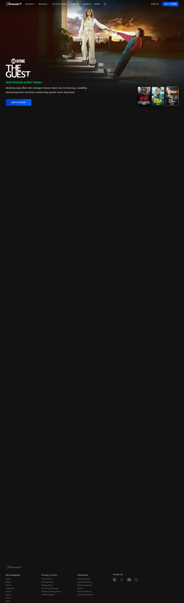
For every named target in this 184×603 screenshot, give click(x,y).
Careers (80, 588)
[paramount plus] (14, 4)
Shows (8, 582)
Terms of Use (47, 579)
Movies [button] (43, 4)
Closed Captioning (84, 582)
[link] (170, 4)
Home (8, 579)
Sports (87, 4)
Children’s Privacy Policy (51, 592)
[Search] (105, 4)
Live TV (75, 4)
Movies (8, 585)
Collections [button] (59, 4)
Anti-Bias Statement (85, 595)
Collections (10, 588)
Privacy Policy (47, 585)
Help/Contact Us (83, 579)
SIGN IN (155, 4)
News (97, 4)
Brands (8, 598)
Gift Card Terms (48, 582)
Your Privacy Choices (50, 588)
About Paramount (84, 592)
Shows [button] (29, 4)
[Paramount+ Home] (14, 567)
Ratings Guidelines (84, 585)
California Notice (48, 595)
